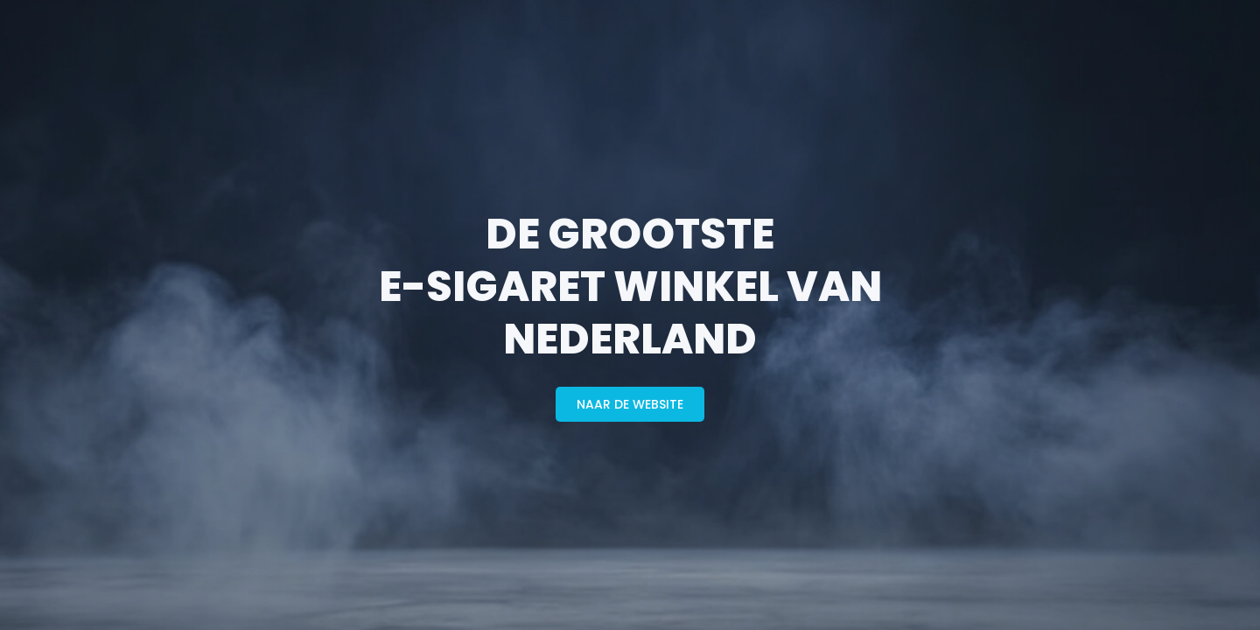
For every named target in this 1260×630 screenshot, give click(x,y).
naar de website (630, 404)
